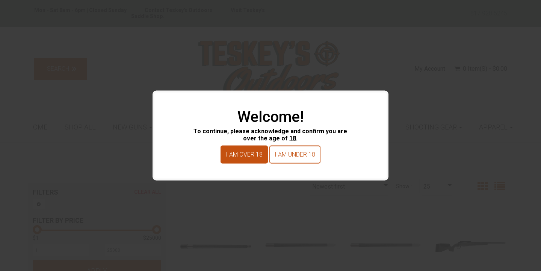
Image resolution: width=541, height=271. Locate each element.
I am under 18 (295, 154)
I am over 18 (244, 154)
